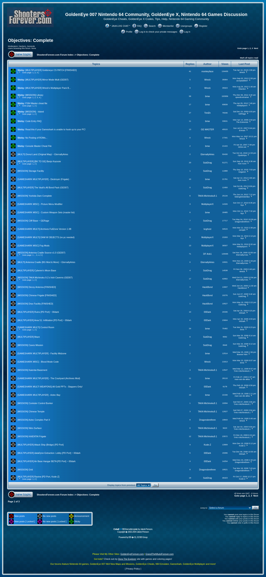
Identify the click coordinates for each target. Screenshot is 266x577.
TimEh (207, 113)
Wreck (242, 72)
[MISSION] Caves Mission (30, 345)
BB (130, 537)
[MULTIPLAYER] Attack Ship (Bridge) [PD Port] (40, 444)
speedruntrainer (242, 97)
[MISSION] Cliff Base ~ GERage (33, 220)
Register (203, 26)
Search (152, 26)
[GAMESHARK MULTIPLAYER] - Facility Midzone (41, 353)
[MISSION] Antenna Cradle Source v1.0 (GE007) (41, 252)
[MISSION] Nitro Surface (29, 428)
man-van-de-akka (242, 379)
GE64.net (242, 147)
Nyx (242, 205)
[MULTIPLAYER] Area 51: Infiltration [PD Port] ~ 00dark (44, 320)
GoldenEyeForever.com (132, 554)
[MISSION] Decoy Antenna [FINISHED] (36, 287)
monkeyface (207, 71)
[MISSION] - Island (34, 111)
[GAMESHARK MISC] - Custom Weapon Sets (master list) (46, 212)
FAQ (139, 26)
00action (242, 89)
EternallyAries (207, 154)
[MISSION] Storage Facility (30, 171)
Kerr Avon (242, 164)
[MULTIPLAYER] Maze (28, 337)
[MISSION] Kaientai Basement (32, 370)
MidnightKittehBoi (242, 197)
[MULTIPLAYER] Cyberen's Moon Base (36, 270)
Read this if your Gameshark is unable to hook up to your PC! (55, 129)
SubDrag (207, 162)
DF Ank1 (207, 254)
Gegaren (242, 172)
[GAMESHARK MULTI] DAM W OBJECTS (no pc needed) (46, 237)
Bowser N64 (242, 354)
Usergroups (186, 26)
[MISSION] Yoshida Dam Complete (34, 196)
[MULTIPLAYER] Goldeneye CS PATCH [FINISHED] (51, 70)
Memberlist (168, 26)
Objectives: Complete (30, 40)
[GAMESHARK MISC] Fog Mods (33, 245)
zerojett (242, 230)
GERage (242, 114)
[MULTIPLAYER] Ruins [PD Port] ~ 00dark (38, 312)
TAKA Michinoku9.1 (207, 196)
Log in (187, 31)
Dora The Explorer (127, 559)
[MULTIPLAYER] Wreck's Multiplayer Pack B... (48, 88)
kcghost (207, 229)
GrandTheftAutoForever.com (159, 554)
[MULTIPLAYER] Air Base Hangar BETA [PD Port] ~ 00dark (46, 461)
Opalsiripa (242, 155)
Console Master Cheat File (38, 146)
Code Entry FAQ (33, 121)
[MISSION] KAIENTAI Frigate (31, 436)
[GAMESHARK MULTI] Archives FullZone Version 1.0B (44, 229)
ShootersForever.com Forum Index (55, 55)
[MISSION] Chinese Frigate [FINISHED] (37, 295)
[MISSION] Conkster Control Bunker (35, 403)
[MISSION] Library (34, 95)
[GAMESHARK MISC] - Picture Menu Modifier (40, 204)
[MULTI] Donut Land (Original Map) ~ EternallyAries (42, 154)
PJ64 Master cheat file (36, 103)
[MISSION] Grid (25, 469)
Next (256, 48)
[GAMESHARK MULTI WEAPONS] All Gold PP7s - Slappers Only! (50, 386)
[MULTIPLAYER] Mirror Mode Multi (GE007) (46, 79)
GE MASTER (207, 129)
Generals (31, 46)
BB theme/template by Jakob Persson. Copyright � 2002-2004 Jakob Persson (133, 530)
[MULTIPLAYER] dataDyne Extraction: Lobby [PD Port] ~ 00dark (48, 453)
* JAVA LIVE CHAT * (120, 26)
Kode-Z (207, 444)
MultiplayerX (242, 106)
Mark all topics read (249, 58)
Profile (129, 31)
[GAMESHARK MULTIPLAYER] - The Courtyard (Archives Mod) (48, 378)
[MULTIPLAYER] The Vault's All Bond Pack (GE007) (42, 187)
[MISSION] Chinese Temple (30, 411)
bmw (207, 96)
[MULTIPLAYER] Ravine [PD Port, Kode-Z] (38, 476)
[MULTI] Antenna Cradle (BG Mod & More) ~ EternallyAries (46, 262)
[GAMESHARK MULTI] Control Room (35, 327)
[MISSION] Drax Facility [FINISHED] (35, 303)
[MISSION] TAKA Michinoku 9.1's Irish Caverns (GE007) (45, 277)
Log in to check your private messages (158, 31)
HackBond (207, 287)
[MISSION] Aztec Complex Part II (33, 420)
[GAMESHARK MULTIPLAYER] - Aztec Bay (38, 395)
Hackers (22, 46)
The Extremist (242, 122)
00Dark (207, 312)
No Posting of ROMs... (36, 137)
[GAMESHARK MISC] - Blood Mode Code (38, 361)
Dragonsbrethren (242, 222)
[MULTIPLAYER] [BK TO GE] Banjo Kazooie (39, 161)
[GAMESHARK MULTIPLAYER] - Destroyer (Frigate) (43, 179)
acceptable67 (242, 81)
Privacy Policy (133, 568)
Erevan (242, 130)
